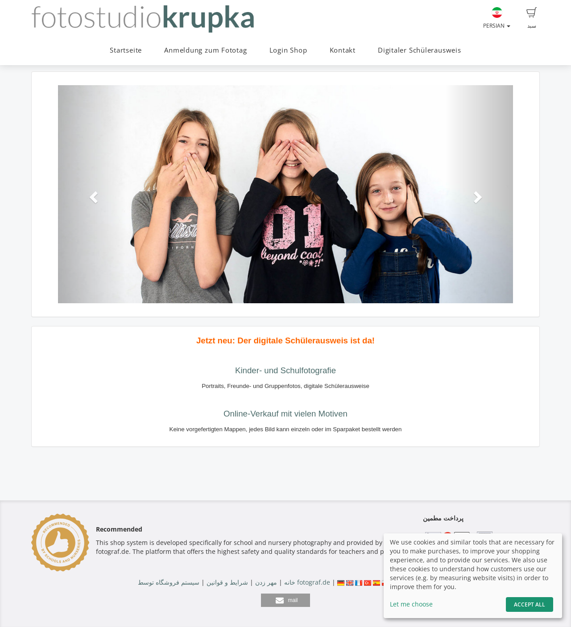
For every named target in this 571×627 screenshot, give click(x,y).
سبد (531, 18)
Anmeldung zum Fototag (205, 50)
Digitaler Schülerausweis (419, 50)
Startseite (126, 50)
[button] (92, 194)
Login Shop (288, 50)
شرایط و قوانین (227, 582)
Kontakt (343, 50)
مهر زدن (266, 582)
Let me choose (411, 604)
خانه (289, 582)
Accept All (529, 604)
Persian (496, 18)
